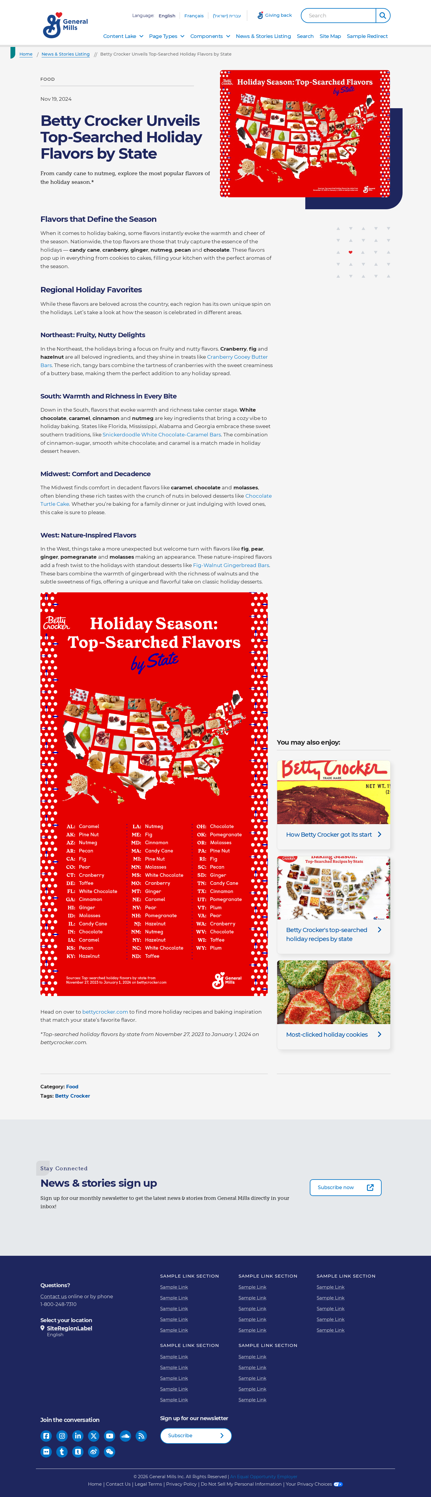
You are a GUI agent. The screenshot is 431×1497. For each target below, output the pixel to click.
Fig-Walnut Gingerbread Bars (231, 565)
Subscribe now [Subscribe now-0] (336, 1187)
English (167, 16)
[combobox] (338, 15)
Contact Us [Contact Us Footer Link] (118, 1484)
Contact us (53, 1296)
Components (206, 36)
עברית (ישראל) (227, 16)
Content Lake (119, 36)
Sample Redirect (367, 36)
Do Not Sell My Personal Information (241, 1484)
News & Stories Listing (263, 36)
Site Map (330, 36)
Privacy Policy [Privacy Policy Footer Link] (181, 1484)
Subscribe (180, 1435)
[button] (383, 15)
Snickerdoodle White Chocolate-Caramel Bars (162, 435)
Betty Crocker (72, 1096)
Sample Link (174, 1287)
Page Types (163, 36)
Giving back (278, 15)
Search (318, 15)
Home (95, 1484)
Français (194, 16)
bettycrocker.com (105, 1012)
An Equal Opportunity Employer (264, 1476)
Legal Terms (148, 1484)
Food (72, 1087)
